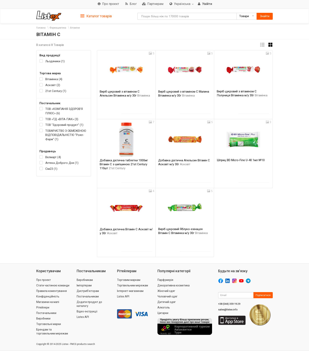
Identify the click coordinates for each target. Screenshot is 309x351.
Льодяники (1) (55, 61)
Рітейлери (42, 307)
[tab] (96, 15)
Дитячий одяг (166, 302)
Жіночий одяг (166, 290)
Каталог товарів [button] (96, 16)
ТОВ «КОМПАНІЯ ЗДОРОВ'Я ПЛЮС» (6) (64, 111)
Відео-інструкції (87, 311)
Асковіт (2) (52, 85)
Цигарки (162, 313)
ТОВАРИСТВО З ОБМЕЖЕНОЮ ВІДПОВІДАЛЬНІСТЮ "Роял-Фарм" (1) (65, 135)
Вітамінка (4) (53, 79)
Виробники (43, 318)
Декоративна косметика (173, 285)
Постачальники (46, 313)
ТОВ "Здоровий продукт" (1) (64, 125)
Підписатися (263, 295)
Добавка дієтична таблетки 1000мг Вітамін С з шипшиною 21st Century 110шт (124, 164)
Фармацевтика (57, 27)
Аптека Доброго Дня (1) (61, 163)
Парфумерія (165, 279)
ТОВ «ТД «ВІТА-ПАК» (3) (61, 119)
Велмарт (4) (53, 157)
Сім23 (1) (51, 169)
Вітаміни (75, 27)
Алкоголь (163, 307)
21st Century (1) (55, 91)
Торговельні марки (48, 324)
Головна (41, 27)
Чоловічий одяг (167, 296)
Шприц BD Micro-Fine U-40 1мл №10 (241, 160)
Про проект (43, 279)
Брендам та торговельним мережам (52, 331)
